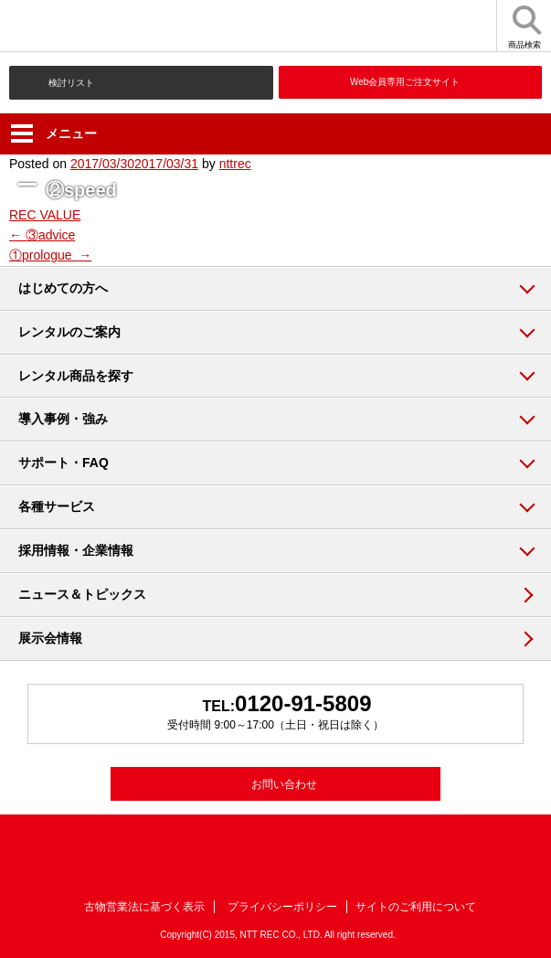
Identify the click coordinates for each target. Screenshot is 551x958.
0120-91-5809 (303, 703)
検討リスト (71, 83)
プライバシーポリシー (282, 906)
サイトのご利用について (415, 906)
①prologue (50, 255)
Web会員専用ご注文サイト (405, 82)
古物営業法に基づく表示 (144, 906)
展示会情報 (50, 638)
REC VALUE (44, 215)
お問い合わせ (284, 784)
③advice (42, 235)
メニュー (54, 133)
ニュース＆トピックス (82, 594)
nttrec (235, 163)
